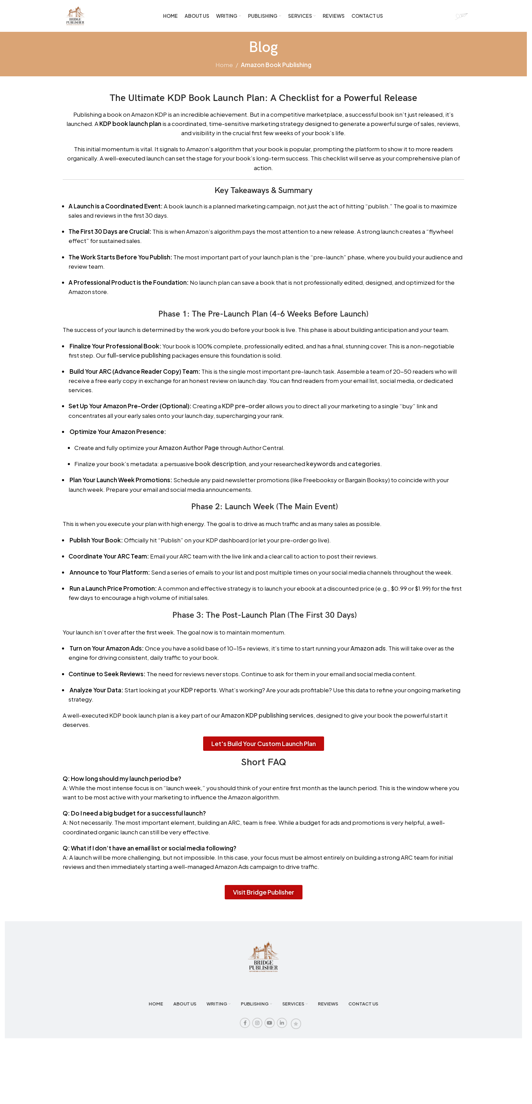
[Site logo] (77, 17)
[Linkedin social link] (282, 1027)
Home (224, 69)
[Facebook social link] (245, 1027)
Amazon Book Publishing (276, 69)
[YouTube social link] (269, 1027)
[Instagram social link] (257, 1027)
